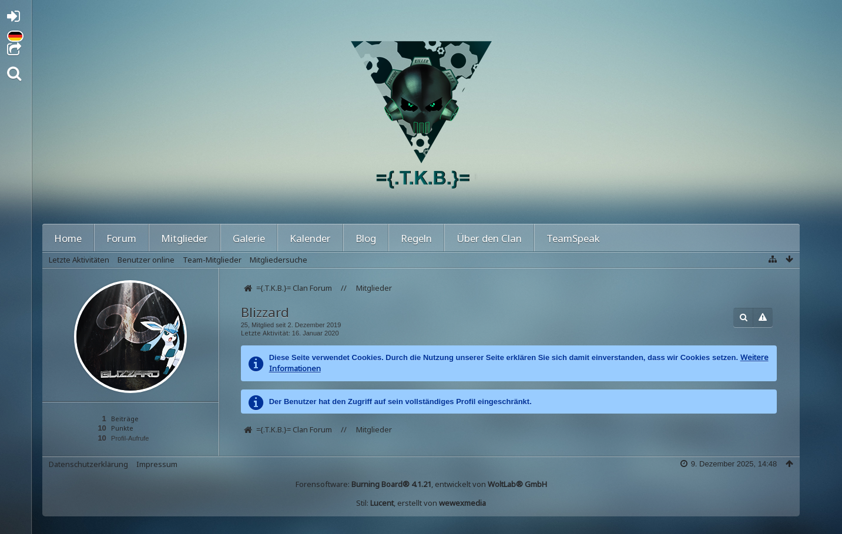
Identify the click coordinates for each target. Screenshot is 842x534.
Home (68, 238)
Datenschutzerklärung (88, 464)
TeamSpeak (573, 238)
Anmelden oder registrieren (16, 18)
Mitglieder (184, 238)
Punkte (122, 428)
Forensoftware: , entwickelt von (421, 484)
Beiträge (125, 418)
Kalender (310, 238)
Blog (365, 238)
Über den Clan (489, 238)
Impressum (156, 464)
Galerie (249, 238)
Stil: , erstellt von (421, 503)
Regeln (416, 238)
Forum (121, 238)
